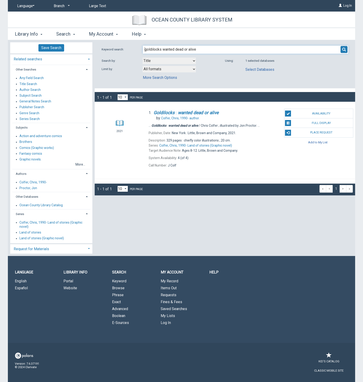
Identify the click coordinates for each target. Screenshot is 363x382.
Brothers (25, 142)
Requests (168, 295)
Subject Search (30, 95)
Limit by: (107, 69)
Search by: (109, 60)
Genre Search (29, 113)
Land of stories (30, 232)
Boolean (118, 316)
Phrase (118, 295)
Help (214, 272)
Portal (68, 281)
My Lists (168, 316)
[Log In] (340, 5)
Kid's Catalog (329, 359)
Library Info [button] (28, 34)
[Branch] (60, 6)
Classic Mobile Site (329, 370)
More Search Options (160, 77)
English (21, 281)
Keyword (119, 281)
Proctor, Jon (28, 188)
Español (21, 288)
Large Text (97, 6)
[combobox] (169, 61)
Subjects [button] (22, 127)
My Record (169, 281)
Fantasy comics (30, 153)
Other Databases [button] (27, 196)
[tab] (51, 58)
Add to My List (318, 142)
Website (70, 288)
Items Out (169, 288)
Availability (307, 114)
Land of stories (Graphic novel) (41, 238)
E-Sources (120, 322)
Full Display (308, 123)
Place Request (308, 133)
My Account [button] (103, 34)
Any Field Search (31, 78)
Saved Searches (174, 309)
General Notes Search (35, 101)
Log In (347, 5)
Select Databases (259, 69)
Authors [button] (21, 174)
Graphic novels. (30, 159)
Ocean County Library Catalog (41, 205)
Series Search (29, 119)
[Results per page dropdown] (123, 97)
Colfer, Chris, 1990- (33, 182)
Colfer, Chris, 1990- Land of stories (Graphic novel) (50, 224)
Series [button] (20, 214)
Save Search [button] (51, 48)
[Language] (25, 6)
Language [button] (24, 272)
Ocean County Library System (192, 20)
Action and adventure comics (40, 136)
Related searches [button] (28, 59)
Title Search (28, 84)
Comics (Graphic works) (36, 148)
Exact (116, 302)
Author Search (30, 90)
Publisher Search (31, 107)
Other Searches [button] (26, 69)
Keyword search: (113, 49)
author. (180, 118)
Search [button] (65, 34)
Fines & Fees (171, 302)
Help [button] (139, 34)
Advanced (120, 309)
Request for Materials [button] (31, 249)
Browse (118, 288)
